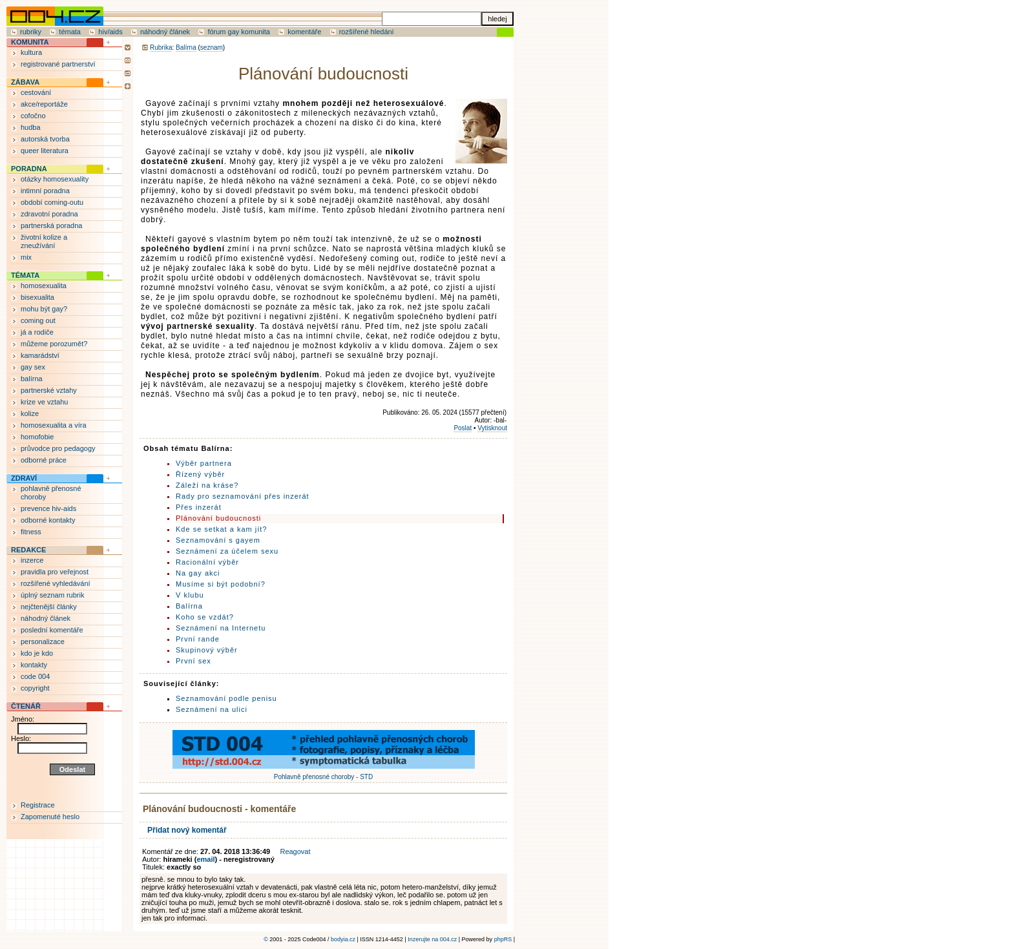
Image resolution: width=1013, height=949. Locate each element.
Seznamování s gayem (218, 540)
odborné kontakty (48, 520)
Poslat (463, 428)
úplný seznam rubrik (52, 595)
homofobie (37, 437)
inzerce (32, 560)
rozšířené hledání (366, 32)
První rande (198, 639)
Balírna (186, 47)
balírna (32, 378)
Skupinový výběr (207, 650)
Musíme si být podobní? (221, 584)
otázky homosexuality (55, 179)
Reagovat (295, 851)
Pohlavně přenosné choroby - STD (323, 773)
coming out (38, 320)
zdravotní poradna (49, 214)
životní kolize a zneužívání (44, 241)
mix (26, 257)
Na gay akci (198, 573)
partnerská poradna (51, 225)
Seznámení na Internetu (221, 628)
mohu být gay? (44, 309)
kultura (31, 52)
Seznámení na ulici (211, 709)
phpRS (503, 939)
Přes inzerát (199, 507)
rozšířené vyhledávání (55, 583)
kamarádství (40, 355)
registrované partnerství (58, 64)
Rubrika (161, 47)
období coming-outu (52, 202)
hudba (31, 127)
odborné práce (44, 460)
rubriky (30, 32)
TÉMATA (25, 275)
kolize (30, 413)
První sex (193, 661)
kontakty (34, 665)
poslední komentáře (52, 630)
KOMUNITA (29, 42)
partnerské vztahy (49, 390)
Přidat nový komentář (187, 830)
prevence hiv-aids (48, 508)
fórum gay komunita (238, 32)
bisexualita (37, 297)
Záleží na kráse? (207, 485)
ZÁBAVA (25, 82)
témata (70, 32)
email (205, 859)
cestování (36, 92)
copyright (35, 688)
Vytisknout (492, 428)
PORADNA (29, 168)
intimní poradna (45, 190)
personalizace (43, 641)
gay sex (33, 367)
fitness (31, 532)
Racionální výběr (207, 562)
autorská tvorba (45, 139)
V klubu (190, 595)
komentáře (304, 32)
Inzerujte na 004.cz (432, 939)
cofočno (33, 116)
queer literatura (44, 150)
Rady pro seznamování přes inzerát (242, 496)
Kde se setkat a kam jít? (221, 529)
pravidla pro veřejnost (55, 572)
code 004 (35, 676)
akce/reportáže (44, 104)
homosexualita (44, 285)
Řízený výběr (200, 474)
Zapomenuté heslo (50, 816)
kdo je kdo (37, 653)
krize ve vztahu (44, 402)
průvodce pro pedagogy (58, 448)
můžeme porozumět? (54, 344)
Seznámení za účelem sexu (227, 551)
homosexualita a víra (54, 425)
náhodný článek (165, 32)
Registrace (38, 805)
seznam (211, 47)
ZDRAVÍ (24, 478)
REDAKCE (28, 550)
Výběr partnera (204, 463)
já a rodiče (37, 332)
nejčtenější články (49, 606)
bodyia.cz (343, 939)
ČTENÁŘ (26, 706)
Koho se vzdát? (205, 617)
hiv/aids (110, 32)
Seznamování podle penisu (226, 698)
